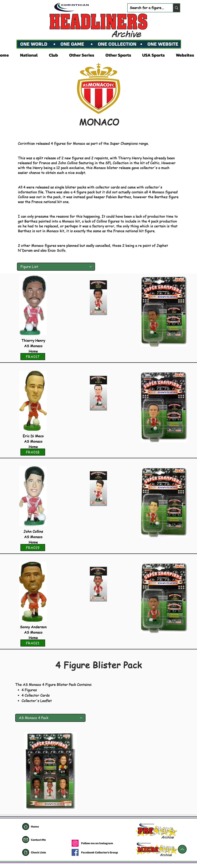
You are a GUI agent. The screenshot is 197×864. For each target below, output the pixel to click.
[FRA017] (32, 356)
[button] (32, 54)
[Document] (25, 852)
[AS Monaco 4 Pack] (50, 718)
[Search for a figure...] (148, 8)
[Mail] (25, 839)
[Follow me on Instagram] (109, 843)
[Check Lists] (47, 852)
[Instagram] (75, 843)
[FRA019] (32, 547)
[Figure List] (56, 267)
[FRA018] (32, 452)
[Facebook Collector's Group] (103, 852)
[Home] (25, 826)
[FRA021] (32, 643)
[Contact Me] (43, 839)
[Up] (182, 849)
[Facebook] (75, 852)
